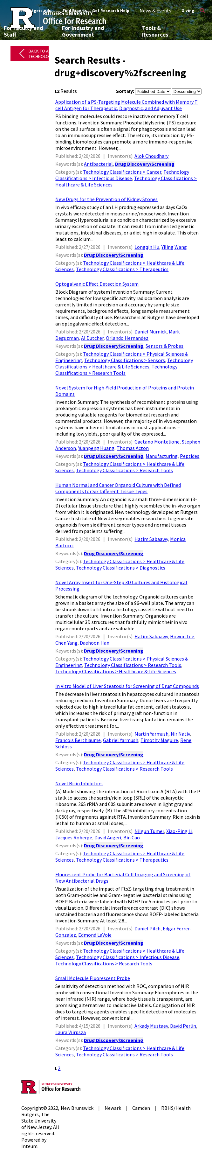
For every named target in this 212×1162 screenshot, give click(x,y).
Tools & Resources (155, 31)
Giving (187, 10)
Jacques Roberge (73, 837)
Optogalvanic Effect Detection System (97, 284)
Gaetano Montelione (157, 441)
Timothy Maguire (159, 740)
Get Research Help (110, 10)
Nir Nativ (180, 734)
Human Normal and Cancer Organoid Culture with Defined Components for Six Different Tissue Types (118, 488)
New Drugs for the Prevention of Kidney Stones (106, 199)
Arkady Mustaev (151, 1026)
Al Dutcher (92, 338)
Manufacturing (162, 456)
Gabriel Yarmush (120, 740)
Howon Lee (182, 636)
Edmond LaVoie (95, 935)
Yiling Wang (174, 247)
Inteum (29, 1146)
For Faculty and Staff (23, 31)
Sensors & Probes (164, 346)
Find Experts (75, 10)
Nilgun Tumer (149, 831)
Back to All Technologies (43, 53)
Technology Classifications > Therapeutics (122, 269)
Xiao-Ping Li (179, 831)
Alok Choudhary (151, 156)
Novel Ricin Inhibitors (79, 783)
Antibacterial (98, 164)
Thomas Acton (133, 448)
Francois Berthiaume (78, 740)
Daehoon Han (94, 643)
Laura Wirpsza (70, 1032)
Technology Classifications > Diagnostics (120, 567)
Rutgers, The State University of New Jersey (38, 1120)
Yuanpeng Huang (96, 448)
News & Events (155, 10)
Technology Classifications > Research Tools (116, 369)
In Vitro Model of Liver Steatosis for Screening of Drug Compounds (127, 686)
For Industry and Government (83, 31)
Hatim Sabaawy (151, 539)
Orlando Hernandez (127, 338)
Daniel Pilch (147, 928)
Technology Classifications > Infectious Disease (122, 175)
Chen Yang (66, 643)
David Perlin (183, 1026)
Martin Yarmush (151, 734)
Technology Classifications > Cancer (122, 172)
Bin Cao (131, 837)
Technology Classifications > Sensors (124, 360)
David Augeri (107, 837)
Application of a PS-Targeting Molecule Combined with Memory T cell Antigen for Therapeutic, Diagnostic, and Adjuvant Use (126, 105)
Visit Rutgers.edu (34, 10)
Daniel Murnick (150, 331)
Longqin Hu (146, 247)
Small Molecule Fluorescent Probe (92, 978)
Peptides (189, 456)
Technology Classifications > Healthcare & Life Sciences (124, 363)
